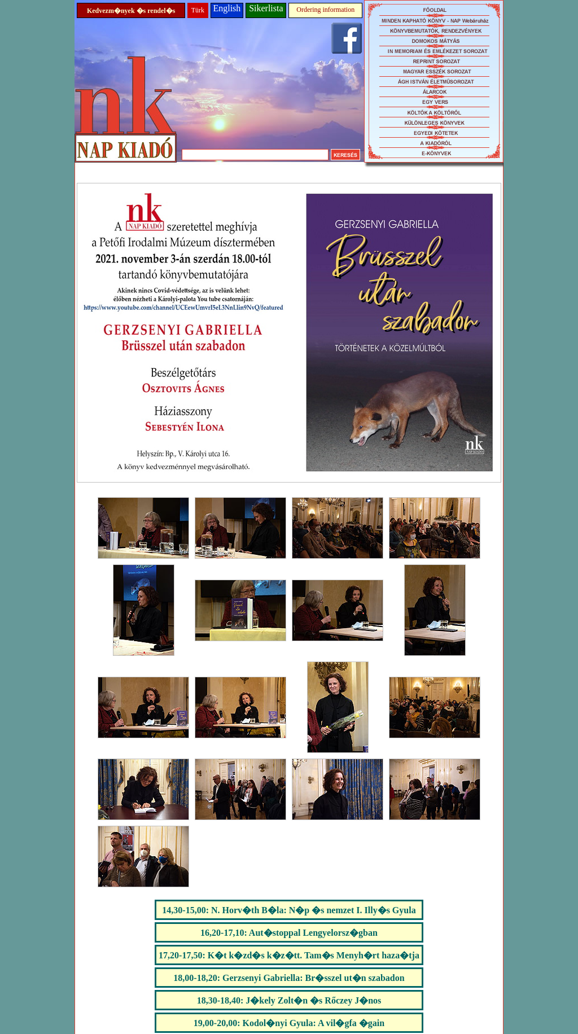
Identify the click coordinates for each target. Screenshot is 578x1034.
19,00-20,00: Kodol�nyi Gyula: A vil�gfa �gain (289, 1023)
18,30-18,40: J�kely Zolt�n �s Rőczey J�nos (289, 1000)
